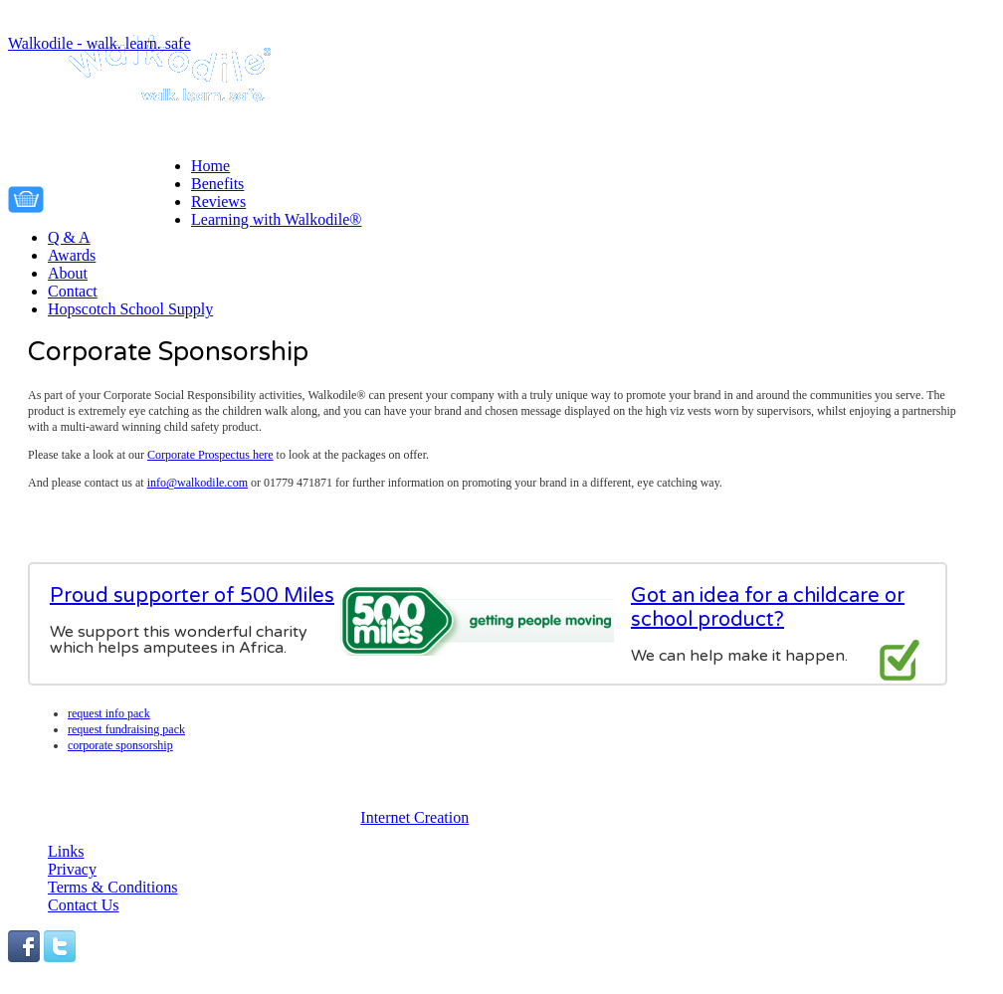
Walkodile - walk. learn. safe (99, 43)
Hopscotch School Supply (130, 308)
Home (210, 165)
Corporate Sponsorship (120, 745)
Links (66, 851)
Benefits (217, 183)
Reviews (218, 201)
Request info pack (109, 713)
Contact (73, 291)
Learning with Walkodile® (276, 219)
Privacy (72, 869)
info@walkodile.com (197, 483)
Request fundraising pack (126, 729)
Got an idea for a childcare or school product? (767, 608)
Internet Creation (414, 817)
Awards (72, 255)
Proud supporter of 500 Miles (192, 596)
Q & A (69, 237)
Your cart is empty (122, 196)
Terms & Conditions (112, 887)
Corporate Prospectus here (210, 455)
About (68, 273)
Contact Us (83, 904)
